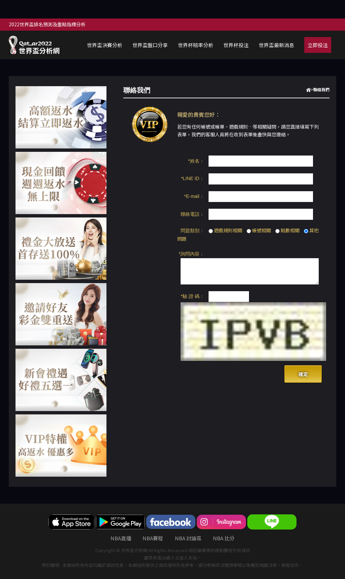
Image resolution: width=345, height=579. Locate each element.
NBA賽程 (153, 538)
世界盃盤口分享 (150, 44)
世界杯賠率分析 (195, 44)
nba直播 (121, 538)
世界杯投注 (236, 44)
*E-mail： (194, 196)
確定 (303, 374)
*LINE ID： (192, 178)
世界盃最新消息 (276, 44)
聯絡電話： (192, 214)
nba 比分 (223, 538)
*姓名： (196, 161)
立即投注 (318, 44)
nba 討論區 (188, 538)
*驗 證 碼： (192, 296)
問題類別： (192, 230)
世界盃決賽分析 (104, 44)
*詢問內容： (191, 254)
